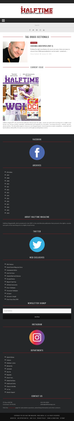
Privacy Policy (41, 418)
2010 (8, 184)
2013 (8, 193)
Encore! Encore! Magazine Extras (14, 267)
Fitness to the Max (11, 386)
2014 (8, 195)
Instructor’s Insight (11, 296)
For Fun (8, 389)
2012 (8, 190)
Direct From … (10, 378)
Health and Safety (11, 383)
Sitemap (62, 418)
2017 (8, 204)
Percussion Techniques (12, 291)
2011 (8, 187)
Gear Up (9, 372)
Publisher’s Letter (11, 363)
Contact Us (11, 407)
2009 (8, 181)
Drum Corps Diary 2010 (12, 299)
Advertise (13, 418)
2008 (8, 178)
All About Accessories (12, 285)
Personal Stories (11, 279)
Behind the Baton (11, 380)
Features (9, 360)
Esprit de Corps (11, 273)
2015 (8, 198)
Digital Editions (10, 357)
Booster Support (11, 392)
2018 (8, 207)
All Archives (9, 172)
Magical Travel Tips (11, 282)
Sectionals (34, 42)
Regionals (9, 375)
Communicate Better (12, 270)
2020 (8, 213)
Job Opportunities (23, 418)
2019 (8, 210)
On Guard (9, 293)
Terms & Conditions (53, 418)
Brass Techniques (11, 288)
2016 (8, 201)
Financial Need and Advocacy (14, 276)
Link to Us (33, 418)
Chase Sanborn (34, 54)
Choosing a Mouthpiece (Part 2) (41, 46)
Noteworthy (9, 366)
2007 (8, 175)
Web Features (10, 264)
